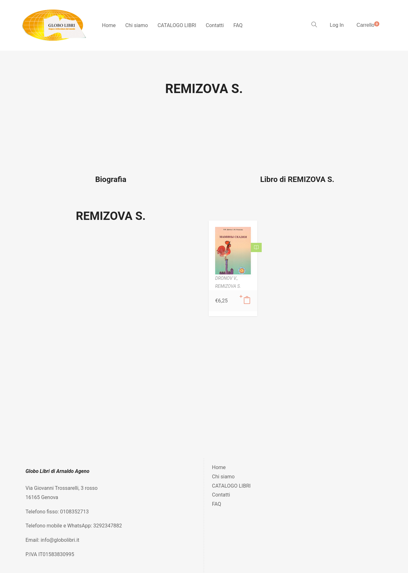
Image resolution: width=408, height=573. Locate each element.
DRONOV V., (226, 278)
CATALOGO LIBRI (176, 25)
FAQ (238, 25)
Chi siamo (136, 25)
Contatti (215, 25)
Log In (337, 25)
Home (109, 25)
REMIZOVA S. (111, 216)
